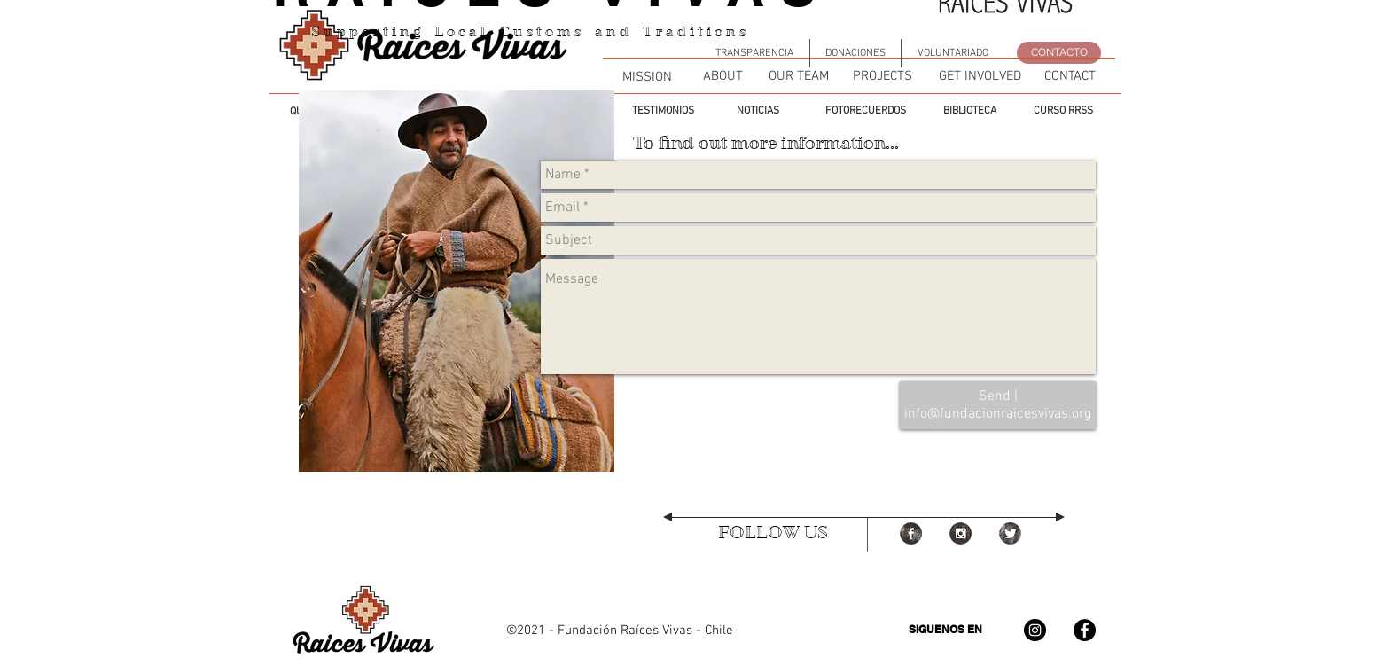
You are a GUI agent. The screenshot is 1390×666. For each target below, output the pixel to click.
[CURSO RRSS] (1063, 111)
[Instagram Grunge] (960, 533)
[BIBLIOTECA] (969, 111)
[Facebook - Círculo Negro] (1085, 630)
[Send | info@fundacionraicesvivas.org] (998, 405)
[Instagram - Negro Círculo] (1035, 630)
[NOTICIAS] (758, 111)
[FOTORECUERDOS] (865, 111)
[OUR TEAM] (798, 76)
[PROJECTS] (882, 76)
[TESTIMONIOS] (662, 111)
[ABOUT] (722, 76)
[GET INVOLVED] (979, 76)
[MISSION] (646, 77)
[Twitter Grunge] (1010, 533)
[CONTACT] (1069, 76)
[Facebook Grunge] (911, 533)
